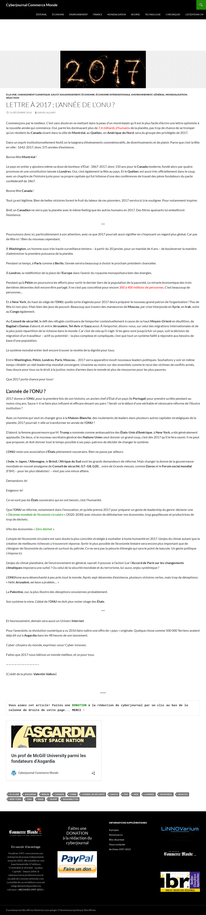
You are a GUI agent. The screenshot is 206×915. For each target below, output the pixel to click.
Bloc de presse (116, 839)
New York (15, 799)
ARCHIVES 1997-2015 (31, 889)
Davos (114, 794)
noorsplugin (50, 910)
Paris (41, 799)
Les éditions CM (194, 14)
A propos (114, 829)
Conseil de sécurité (93, 794)
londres (149, 794)
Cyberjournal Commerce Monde (32, 5)
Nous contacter (117, 844)
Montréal (166, 794)
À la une (11, 94)
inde (136, 794)
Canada (59, 794)
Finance (97, 14)
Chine (73, 794)
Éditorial (41, 14)
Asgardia (30, 794)
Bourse (135, 14)
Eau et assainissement (65, 94)
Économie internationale (113, 94)
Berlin (45, 794)
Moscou (183, 794)
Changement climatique (34, 94)
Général (159, 94)
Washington (70, 799)
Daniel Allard (46, 112)
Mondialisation (116, 14)
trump (53, 799)
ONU (29, 799)
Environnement (78, 14)
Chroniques (173, 14)
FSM (126, 794)
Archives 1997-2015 (120, 849)
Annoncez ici (116, 834)
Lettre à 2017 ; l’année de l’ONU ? (60, 104)
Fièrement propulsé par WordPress (77, 910)
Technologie (153, 14)
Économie (58, 14)
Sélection (12, 97)
